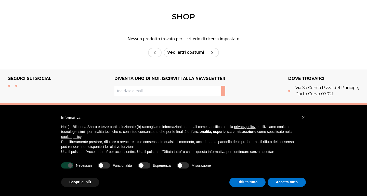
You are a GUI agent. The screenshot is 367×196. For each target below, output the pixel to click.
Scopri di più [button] (80, 182)
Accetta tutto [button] (287, 182)
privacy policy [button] (245, 127)
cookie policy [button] (71, 137)
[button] (303, 117)
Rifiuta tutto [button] (248, 182)
